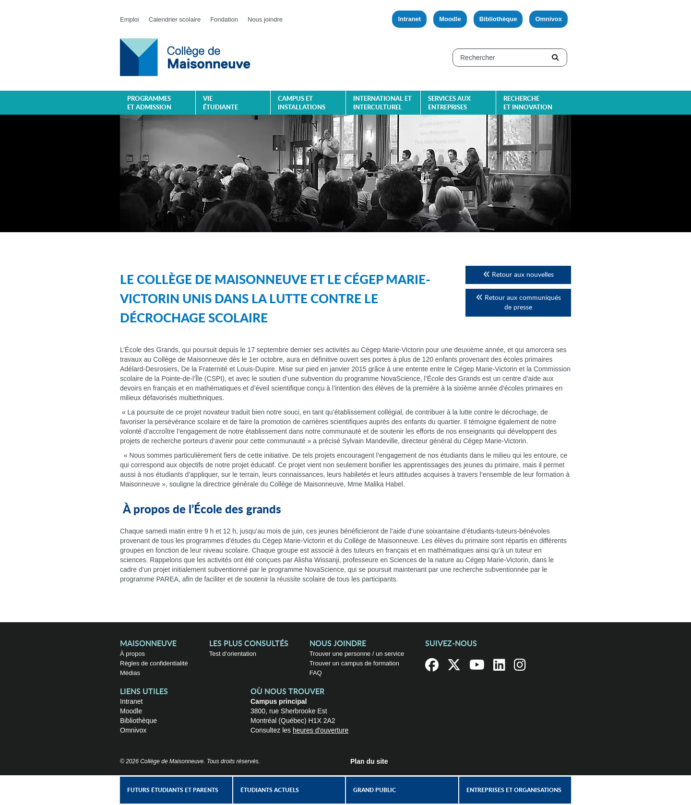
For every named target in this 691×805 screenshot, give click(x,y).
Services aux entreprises (449, 103)
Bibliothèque (498, 19)
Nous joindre (265, 19)
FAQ (316, 672)
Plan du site (369, 761)
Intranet (409, 19)
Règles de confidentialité (154, 663)
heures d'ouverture (320, 730)
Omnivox (548, 19)
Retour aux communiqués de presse (518, 302)
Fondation (224, 19)
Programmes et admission (149, 103)
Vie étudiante (220, 103)
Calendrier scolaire (175, 19)
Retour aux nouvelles (518, 274)
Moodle (450, 19)
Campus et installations (301, 103)
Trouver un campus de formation (354, 663)
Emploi (129, 19)
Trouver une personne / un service (357, 653)
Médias (130, 672)
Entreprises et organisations (513, 790)
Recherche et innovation (527, 103)
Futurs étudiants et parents (172, 790)
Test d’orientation (232, 653)
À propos (132, 653)
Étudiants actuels (269, 790)
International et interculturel (382, 103)
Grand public (374, 790)
